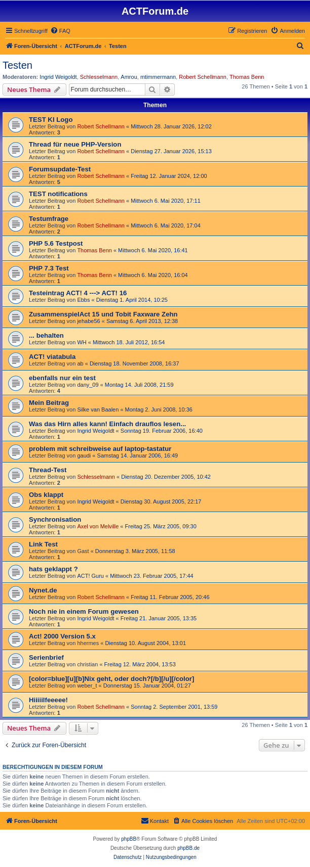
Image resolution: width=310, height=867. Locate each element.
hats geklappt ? (53, 569)
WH (81, 342)
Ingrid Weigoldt (58, 77)
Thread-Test (48, 470)
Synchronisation (55, 519)
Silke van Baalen (98, 409)
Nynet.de (43, 590)
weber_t (87, 685)
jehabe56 (88, 321)
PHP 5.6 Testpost (56, 243)
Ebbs (83, 300)
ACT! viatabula (52, 356)
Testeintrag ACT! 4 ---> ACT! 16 (78, 293)
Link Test (43, 544)
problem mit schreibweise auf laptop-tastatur (100, 448)
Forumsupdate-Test (60, 169)
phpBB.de (188, 848)
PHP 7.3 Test (49, 268)
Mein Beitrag (49, 402)
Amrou (129, 77)
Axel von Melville (98, 526)
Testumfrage (48, 218)
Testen (17, 65)
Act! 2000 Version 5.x (62, 636)
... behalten (46, 335)
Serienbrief (46, 657)
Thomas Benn (246, 77)
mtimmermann (158, 77)
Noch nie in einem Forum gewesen (84, 611)
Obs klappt (46, 494)
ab (80, 363)
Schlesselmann (99, 77)
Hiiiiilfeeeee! (48, 700)
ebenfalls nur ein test (62, 378)
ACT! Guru (90, 576)
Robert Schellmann (202, 77)
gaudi (84, 455)
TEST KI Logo (50, 119)
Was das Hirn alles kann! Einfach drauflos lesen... (107, 424)
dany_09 (87, 385)
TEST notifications (58, 194)
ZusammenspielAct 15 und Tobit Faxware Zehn (103, 314)
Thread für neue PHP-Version (75, 144)
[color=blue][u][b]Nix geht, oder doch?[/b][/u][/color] (111, 678)
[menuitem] (60, 31)
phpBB (128, 839)
